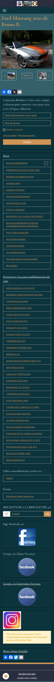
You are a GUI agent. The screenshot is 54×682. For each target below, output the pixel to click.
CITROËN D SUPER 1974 (18, 394)
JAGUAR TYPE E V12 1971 (18, 334)
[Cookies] (6, 676)
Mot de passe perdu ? (26, 136)
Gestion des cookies (27, 678)
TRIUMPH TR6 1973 (16, 341)
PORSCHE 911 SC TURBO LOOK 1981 (24, 433)
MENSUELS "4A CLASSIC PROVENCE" (25, 216)
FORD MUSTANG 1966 (17, 400)
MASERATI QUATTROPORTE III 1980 (24, 295)
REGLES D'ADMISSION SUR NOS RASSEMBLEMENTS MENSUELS (22, 224)
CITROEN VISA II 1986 (17, 301)
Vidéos (9, 478)
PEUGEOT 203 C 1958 (16, 328)
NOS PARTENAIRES (16, 239)
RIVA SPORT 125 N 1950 (17, 387)
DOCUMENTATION (15, 252)
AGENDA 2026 (13, 183)
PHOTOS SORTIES (15, 210)
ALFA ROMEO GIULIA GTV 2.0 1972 (23, 440)
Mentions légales (27, 674)
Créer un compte (10, 136)
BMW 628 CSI (12, 354)
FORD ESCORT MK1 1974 (18, 414)
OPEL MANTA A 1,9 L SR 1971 (20, 288)
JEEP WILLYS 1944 (15, 367)
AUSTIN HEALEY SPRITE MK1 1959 (23, 361)
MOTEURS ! (12, 266)
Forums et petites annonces (20, 496)
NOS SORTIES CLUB (16, 203)
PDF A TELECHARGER (17, 232)
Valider (27, 142)
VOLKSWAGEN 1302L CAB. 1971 (21, 447)
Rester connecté (14, 129)
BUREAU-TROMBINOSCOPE (20, 177)
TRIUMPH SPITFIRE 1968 (19, 347)
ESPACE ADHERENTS (17, 163)
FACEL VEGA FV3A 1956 (18, 314)
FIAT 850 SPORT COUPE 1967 (20, 427)
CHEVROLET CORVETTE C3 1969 (22, 407)
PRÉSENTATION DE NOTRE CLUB (22, 170)
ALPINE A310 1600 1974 (17, 420)
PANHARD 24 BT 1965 (17, 381)
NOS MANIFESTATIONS (18, 196)
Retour (26, 75)
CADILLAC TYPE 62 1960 (18, 374)
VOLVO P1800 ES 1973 (17, 321)
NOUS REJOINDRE (15, 246)
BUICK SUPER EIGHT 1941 (19, 308)
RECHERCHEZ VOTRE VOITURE (22, 259)
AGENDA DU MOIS (15, 190)
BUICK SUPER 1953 (15, 460)
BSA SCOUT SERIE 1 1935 (18, 453)
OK (47, 514)
